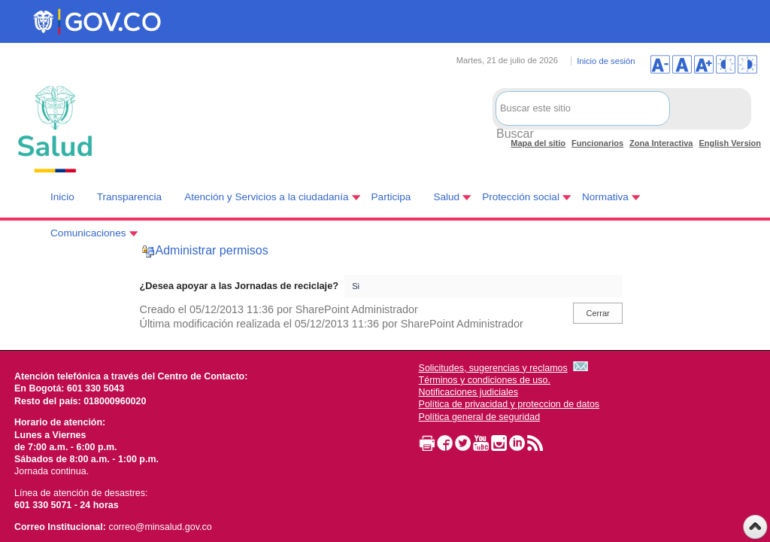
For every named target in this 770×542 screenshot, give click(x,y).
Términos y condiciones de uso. (484, 380)
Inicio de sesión (606, 60)
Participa (391, 196)
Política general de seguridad (480, 417)
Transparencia (129, 196)
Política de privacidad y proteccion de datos (509, 404)
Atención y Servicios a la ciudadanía (266, 196)
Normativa (605, 196)
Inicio (62, 196)
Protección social (520, 196)
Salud (446, 196)
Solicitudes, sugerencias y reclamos (493, 368)
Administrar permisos (212, 250)
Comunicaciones (88, 233)
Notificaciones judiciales (468, 392)
